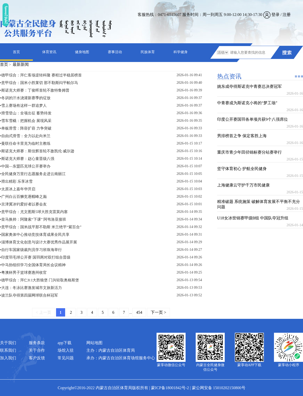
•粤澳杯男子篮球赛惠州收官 (23, 272)
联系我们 (8, 350)
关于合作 (37, 350)
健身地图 (82, 52)
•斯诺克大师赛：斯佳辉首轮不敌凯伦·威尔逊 (37, 151)
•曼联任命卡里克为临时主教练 (25, 143)
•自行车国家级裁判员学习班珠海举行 (31, 250)
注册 (287, 14)
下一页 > (158, 312)
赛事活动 (115, 52)
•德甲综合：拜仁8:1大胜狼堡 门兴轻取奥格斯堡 (39, 280)
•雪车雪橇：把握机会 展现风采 (26, 121)
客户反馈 (37, 358)
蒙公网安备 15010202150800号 (218, 388)
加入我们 (8, 358)
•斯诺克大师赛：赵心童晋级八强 (27, 159)
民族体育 (148, 52)
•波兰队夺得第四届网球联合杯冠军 (29, 295)
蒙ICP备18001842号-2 (170, 388)
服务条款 (37, 343)
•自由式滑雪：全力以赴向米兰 (25, 136)
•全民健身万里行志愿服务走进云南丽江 (33, 174)
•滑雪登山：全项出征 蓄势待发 (26, 113)
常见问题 (66, 358)
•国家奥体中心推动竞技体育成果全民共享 (34, 235)
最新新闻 (21, 64)
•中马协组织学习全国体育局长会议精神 (33, 265)
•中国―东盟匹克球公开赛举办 (25, 166)
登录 (275, 14)
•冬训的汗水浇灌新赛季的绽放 (25, 98)
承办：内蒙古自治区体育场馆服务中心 (120, 358)
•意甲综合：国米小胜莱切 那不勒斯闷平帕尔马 (39, 83)
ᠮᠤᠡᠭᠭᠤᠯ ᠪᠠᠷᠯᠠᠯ (6, 15)
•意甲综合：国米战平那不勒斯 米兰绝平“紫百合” (40, 227)
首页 (16, 52)
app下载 (64, 343)
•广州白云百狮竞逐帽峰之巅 (23, 197)
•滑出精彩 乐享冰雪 (16, 181)
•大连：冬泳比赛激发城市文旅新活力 (31, 288)
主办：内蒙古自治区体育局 (110, 350)
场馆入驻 (66, 350)
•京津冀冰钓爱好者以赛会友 (23, 204)
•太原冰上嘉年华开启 (17, 189)
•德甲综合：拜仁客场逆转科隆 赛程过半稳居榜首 (41, 75)
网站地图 (94, 343)
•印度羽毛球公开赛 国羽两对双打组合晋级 (35, 257)
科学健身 (180, 52)
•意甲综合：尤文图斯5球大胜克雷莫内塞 (34, 212)
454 (139, 312)
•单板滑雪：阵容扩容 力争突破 (26, 128)
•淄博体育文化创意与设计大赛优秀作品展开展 (38, 242)
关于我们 (8, 343)
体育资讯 (49, 52)
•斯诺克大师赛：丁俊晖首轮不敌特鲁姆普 (34, 90)
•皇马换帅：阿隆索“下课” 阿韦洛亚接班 (33, 219)
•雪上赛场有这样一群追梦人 (23, 105)
